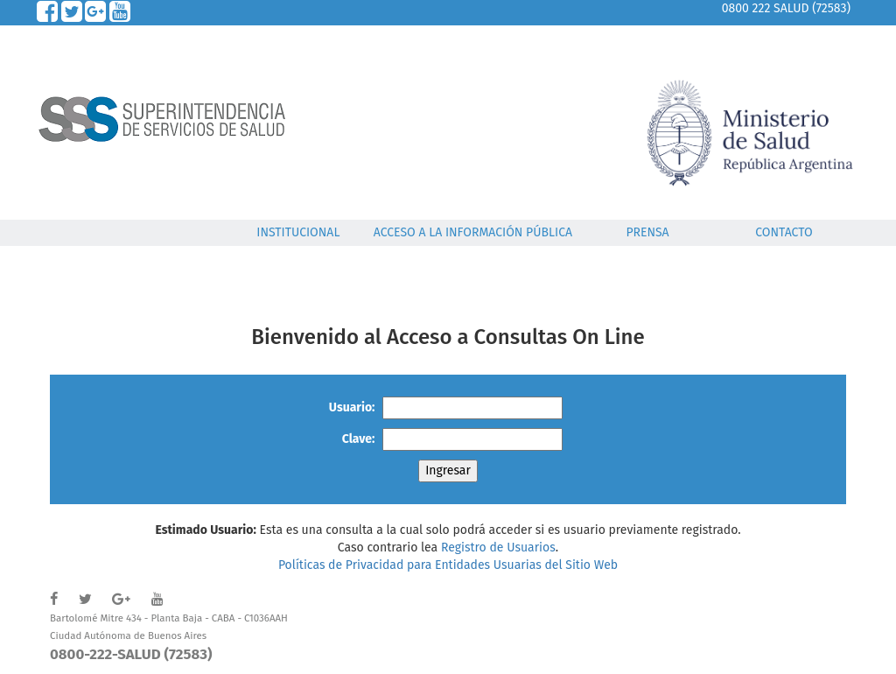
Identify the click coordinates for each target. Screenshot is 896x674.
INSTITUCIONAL (298, 232)
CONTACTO (783, 232)
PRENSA (647, 232)
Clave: (358, 439)
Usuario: (352, 407)
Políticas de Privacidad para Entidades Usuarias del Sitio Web (448, 565)
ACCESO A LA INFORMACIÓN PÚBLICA (473, 232)
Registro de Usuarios (498, 547)
